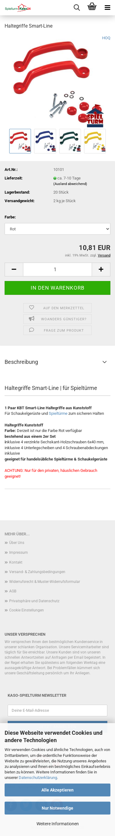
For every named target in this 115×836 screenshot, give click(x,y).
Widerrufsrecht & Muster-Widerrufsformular (44, 582)
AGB (12, 591)
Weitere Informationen (57, 823)
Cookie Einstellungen (26, 610)
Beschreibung (21, 362)
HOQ (106, 38)
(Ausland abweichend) (70, 184)
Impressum (18, 552)
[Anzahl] (57, 269)
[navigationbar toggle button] (107, 7)
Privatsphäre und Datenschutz (34, 601)
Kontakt (15, 562)
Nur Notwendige (57, 808)
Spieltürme (58, 413)
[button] (14, 269)
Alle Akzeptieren (57, 790)
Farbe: (10, 217)
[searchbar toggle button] (76, 7)
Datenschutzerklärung (38, 777)
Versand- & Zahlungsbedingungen (37, 572)
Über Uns (16, 543)
